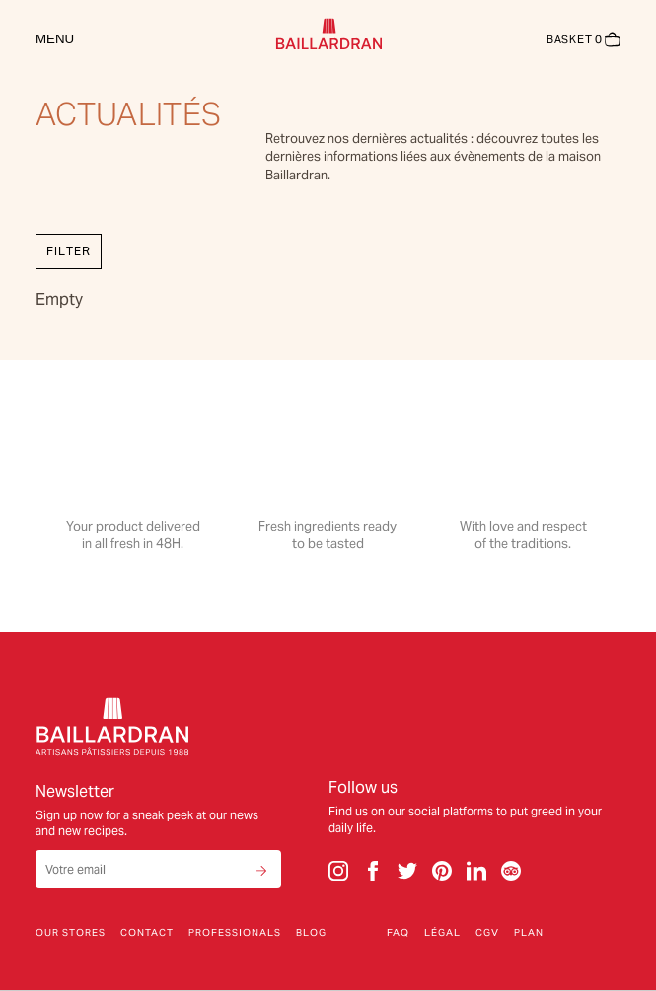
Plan (529, 933)
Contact (147, 933)
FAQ (398, 933)
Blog (311, 933)
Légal (442, 933)
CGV (487, 933)
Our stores (71, 933)
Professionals (234, 933)
